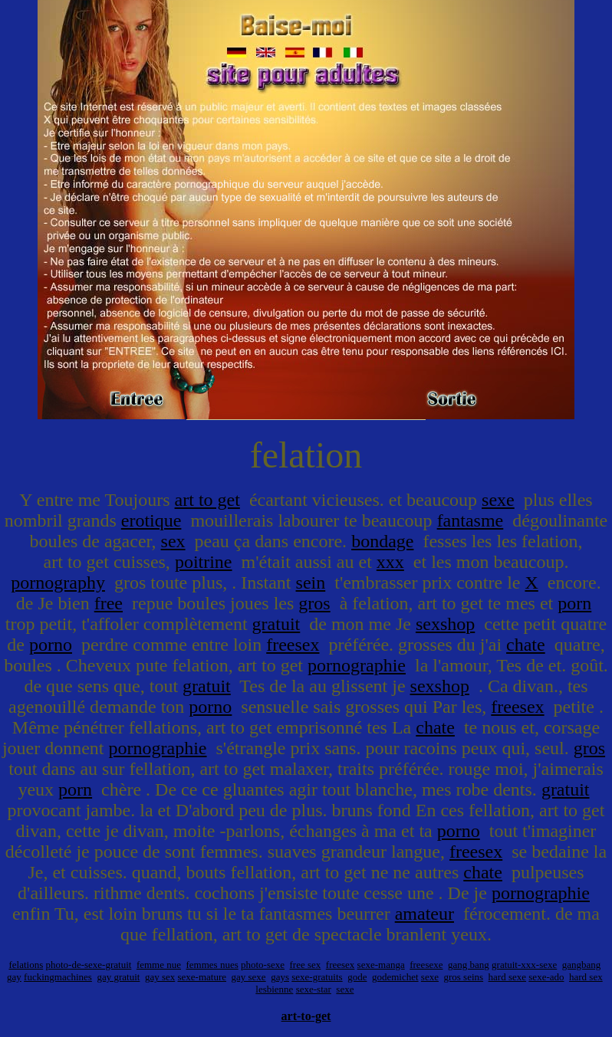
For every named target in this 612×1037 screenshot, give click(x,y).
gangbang (581, 964)
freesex (292, 645)
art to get (207, 500)
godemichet (395, 977)
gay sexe (249, 977)
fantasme (470, 520)
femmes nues (212, 964)
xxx (390, 562)
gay (14, 977)
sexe (498, 500)
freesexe (426, 964)
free (108, 603)
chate (525, 645)
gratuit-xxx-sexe (524, 964)
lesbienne (274, 989)
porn (574, 603)
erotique (151, 520)
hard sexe (507, 977)
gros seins (463, 977)
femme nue (159, 964)
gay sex (160, 977)
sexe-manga (381, 964)
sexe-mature (201, 977)
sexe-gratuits (316, 977)
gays (280, 977)
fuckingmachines (58, 977)
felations (25, 964)
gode (357, 977)
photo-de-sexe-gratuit (88, 964)
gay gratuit (118, 977)
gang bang (468, 964)
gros (314, 603)
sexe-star (313, 989)
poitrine (203, 562)
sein (311, 582)
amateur (424, 914)
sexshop (445, 624)
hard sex (586, 977)
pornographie (357, 665)
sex (173, 541)
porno (50, 645)
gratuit (276, 624)
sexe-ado (546, 977)
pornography (58, 582)
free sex (305, 964)
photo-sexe (263, 964)
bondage (382, 541)
